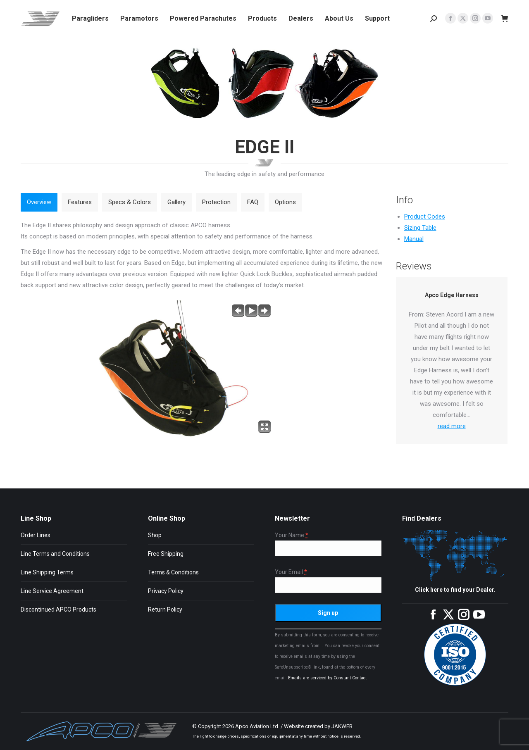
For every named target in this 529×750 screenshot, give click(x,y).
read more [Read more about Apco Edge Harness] (452, 426)
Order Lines (35, 535)
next (264, 310)
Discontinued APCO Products (58, 609)
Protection (216, 202)
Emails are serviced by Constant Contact (327, 678)
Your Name (291, 535)
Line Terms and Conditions (55, 553)
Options (285, 202)
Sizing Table (420, 227)
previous (238, 310)
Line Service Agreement (52, 591)
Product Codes (424, 216)
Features (80, 202)
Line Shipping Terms (47, 572)
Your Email (291, 572)
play (251, 310)
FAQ (252, 202)
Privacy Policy (165, 591)
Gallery (176, 202)
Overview (39, 202)
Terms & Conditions (173, 572)
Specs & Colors (129, 202)
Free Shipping (165, 553)
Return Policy (165, 609)
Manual (414, 239)
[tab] (39, 202)
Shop (155, 535)
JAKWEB (342, 726)
